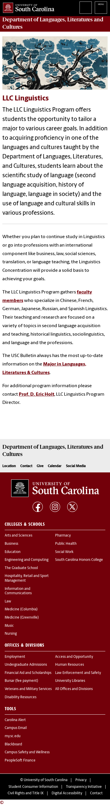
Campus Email (16, 728)
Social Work (64, 552)
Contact (26, 466)
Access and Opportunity (74, 657)
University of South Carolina (45, 780)
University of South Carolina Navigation (101, 7)
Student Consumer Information (33, 787)
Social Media (76, 466)
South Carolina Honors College (79, 560)
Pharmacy (63, 535)
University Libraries (70, 681)
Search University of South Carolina (85, 7)
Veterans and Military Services (28, 689)
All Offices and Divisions (74, 689)
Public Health (66, 544)
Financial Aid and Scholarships (28, 673)
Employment (15, 657)
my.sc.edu (13, 736)
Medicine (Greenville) (22, 617)
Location (9, 466)
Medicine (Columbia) (21, 609)
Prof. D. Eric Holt (36, 394)
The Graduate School (21, 568)
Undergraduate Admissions (26, 665)
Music (9, 626)
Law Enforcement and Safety (78, 673)
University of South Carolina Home (27, 6)
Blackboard (13, 744)
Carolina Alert (15, 720)
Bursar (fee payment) (21, 681)
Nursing (11, 634)
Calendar (55, 466)
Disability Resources (20, 697)
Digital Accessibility (67, 793)
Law (8, 601)
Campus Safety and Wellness (27, 752)
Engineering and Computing (26, 560)
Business (11, 544)
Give (40, 466)
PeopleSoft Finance (20, 760)
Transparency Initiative (84, 787)
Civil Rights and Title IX (26, 793)
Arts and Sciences (18, 535)
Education (13, 552)
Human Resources (69, 665)
